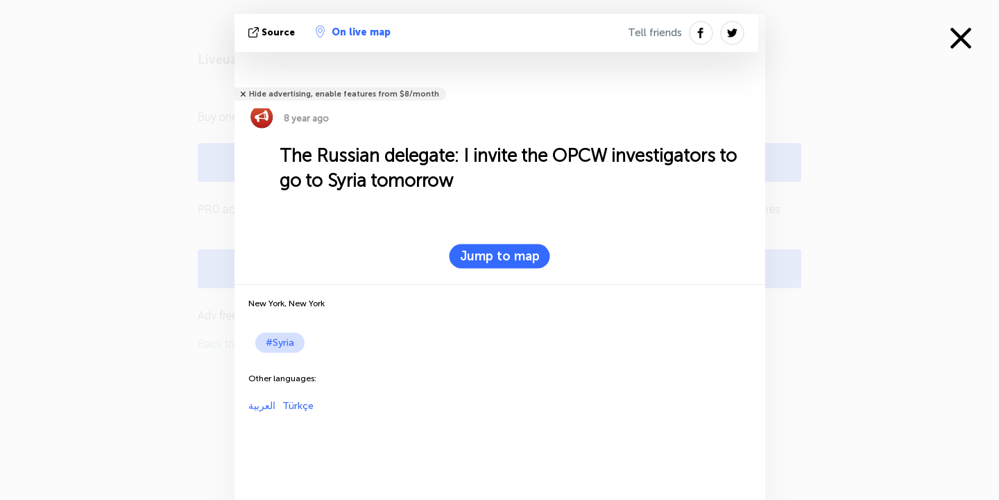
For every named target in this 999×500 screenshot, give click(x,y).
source (273, 32)
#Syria (280, 343)
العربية (261, 406)
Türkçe (298, 406)
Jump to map (500, 256)
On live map (353, 32)
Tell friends (655, 32)
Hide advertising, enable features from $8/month (344, 94)
